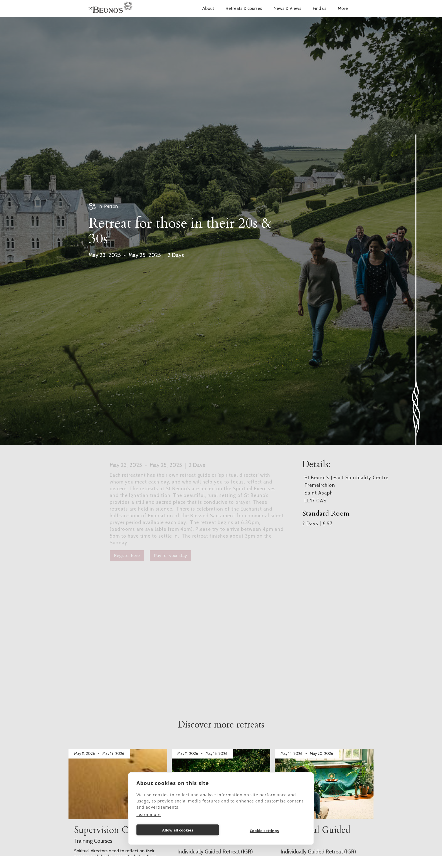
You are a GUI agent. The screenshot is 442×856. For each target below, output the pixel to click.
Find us (319, 8)
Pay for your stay (170, 555)
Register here (127, 555)
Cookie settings (264, 830)
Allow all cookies (177, 830)
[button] (208, 8)
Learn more (148, 814)
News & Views (287, 8)
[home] (111, 8)
